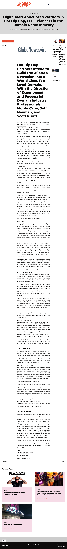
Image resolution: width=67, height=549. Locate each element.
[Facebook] (2, 53)
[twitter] (31, 544)
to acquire (42, 136)
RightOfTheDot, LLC (38, 168)
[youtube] (38, 544)
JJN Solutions (37, 223)
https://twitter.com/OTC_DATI (28, 398)
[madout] (55, 40)
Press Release (10, 41)
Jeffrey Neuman (21, 221)
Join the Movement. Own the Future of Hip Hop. (56, 52)
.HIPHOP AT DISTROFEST (12, 525)
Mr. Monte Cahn (21, 166)
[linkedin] (33, 546)
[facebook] (28, 544)
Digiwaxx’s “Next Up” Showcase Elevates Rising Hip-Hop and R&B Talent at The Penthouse (63, 56)
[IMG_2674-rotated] (62, 40)
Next (63, 461)
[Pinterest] (9, 53)
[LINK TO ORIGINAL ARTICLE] (24, 458)
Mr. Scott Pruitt (20, 274)
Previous (5, 461)
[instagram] (33, 544)
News (53, 45)
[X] (4, 53)
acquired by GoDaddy (33, 231)
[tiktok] (36, 544)
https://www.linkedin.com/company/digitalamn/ (33, 399)
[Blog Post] (55, 69)
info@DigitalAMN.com (22, 455)
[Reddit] (7, 53)
